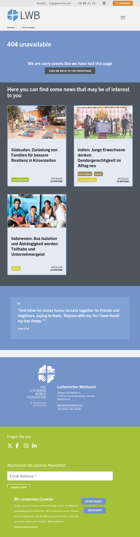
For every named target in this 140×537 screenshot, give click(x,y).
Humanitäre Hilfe (20, 179)
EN (79, 3)
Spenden (124, 3)
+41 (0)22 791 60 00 (69, 408)
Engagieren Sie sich (60, 3)
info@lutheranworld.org (70, 405)
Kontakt (41, 3)
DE (84, 3)
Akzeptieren (93, 501)
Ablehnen (95, 510)
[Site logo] (23, 14)
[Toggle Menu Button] (123, 17)
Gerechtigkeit (85, 174)
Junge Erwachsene (87, 180)
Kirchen (16, 268)
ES (89, 3)
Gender (98, 174)
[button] (104, 3)
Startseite (11, 27)
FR (93, 3)
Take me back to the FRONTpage (70, 70)
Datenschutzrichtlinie (26, 526)
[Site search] (131, 18)
